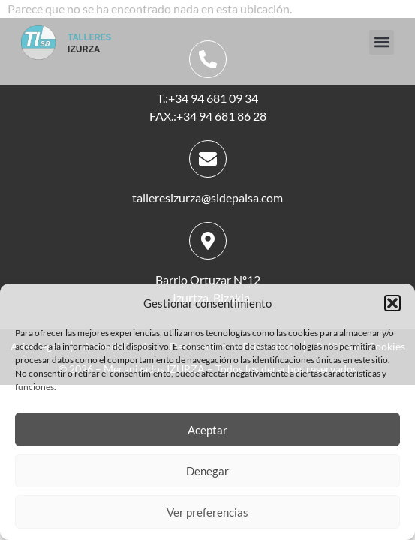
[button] (392, 303)
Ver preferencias (207, 512)
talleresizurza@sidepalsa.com (207, 197)
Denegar (207, 471)
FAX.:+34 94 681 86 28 (207, 116)
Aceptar (207, 429)
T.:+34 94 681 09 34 (207, 98)
